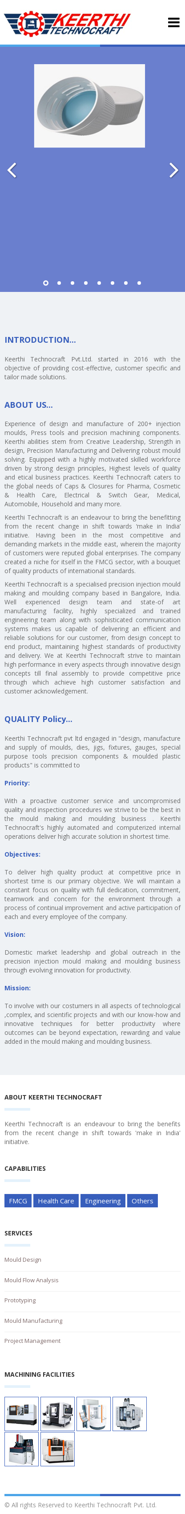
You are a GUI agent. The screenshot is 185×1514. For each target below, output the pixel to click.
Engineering (103, 1200)
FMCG (18, 1200)
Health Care (56, 1200)
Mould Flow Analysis (31, 1280)
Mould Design (22, 1260)
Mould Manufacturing (33, 1321)
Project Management (32, 1341)
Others (142, 1200)
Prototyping (20, 1300)
